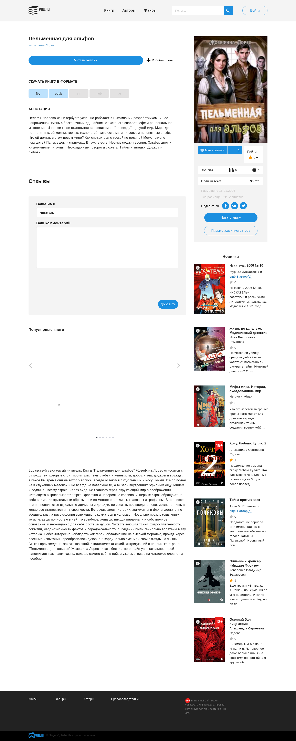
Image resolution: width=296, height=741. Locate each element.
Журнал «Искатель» (244, 272)
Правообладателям (125, 699)
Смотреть (44, 419)
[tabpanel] (47, 381)
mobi (117, 93)
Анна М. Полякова (243, 506)
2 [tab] (100, 438)
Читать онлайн (47, 60)
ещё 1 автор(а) (40, 409)
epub (66, 93)
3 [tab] (103, 438)
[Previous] (29, 366)
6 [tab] (113, 438)
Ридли (48, 9)
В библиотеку (91, 60)
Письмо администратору (230, 230)
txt (143, 93)
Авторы (129, 10)
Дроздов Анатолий (156, 400)
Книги (109, 10)
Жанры (150, 10)
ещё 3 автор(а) (241, 276)
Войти (255, 10)
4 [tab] (106, 438)
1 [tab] (96, 438)
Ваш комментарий (53, 223)
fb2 (41, 93)
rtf (92, 93)
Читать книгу (231, 217)
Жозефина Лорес (42, 45)
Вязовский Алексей (43, 404)
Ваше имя (45, 204)
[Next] (180, 366)
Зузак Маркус (95, 407)
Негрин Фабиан (241, 396)
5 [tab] (109, 438)
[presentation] (67, 281)
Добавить (161, 304)
